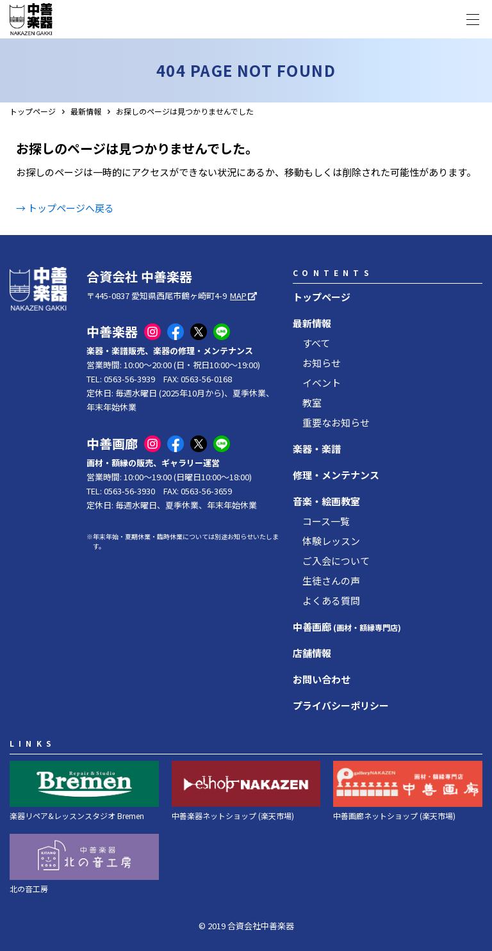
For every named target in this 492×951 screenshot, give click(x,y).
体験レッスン (331, 541)
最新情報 (85, 111)
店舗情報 (312, 653)
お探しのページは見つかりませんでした (185, 111)
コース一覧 (326, 521)
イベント (321, 382)
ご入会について (336, 560)
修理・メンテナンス (336, 475)
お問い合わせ (321, 679)
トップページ (33, 111)
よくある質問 (331, 600)
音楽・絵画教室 (326, 501)
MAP (238, 295)
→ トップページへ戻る (65, 208)
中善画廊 (347, 626)
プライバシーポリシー (341, 705)
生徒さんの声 (331, 580)
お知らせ (321, 363)
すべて (316, 343)
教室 (312, 402)
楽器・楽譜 (317, 448)
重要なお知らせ (336, 422)
